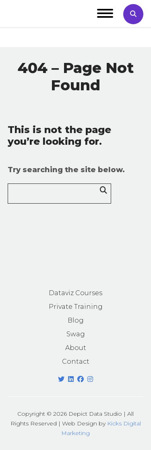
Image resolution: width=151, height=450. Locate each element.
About (75, 348)
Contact (75, 361)
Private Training (76, 306)
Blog (76, 320)
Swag (75, 334)
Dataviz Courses (75, 293)
